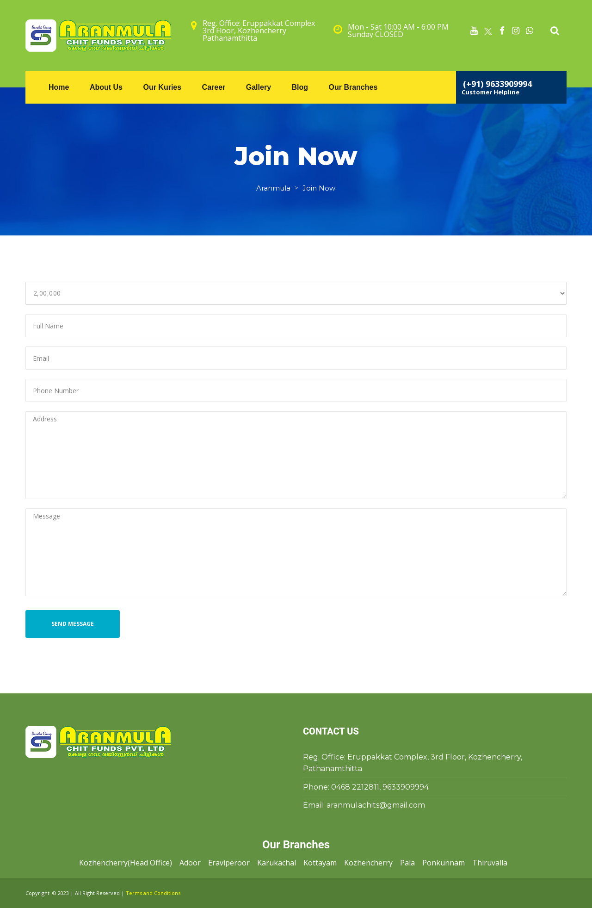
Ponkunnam (443, 863)
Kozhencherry (368, 863)
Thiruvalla (489, 863)
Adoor (190, 863)
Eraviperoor (229, 863)
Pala (407, 863)
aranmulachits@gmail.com (376, 805)
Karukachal (276, 863)
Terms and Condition (153, 892)
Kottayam (320, 863)
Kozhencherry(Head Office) (125, 863)
